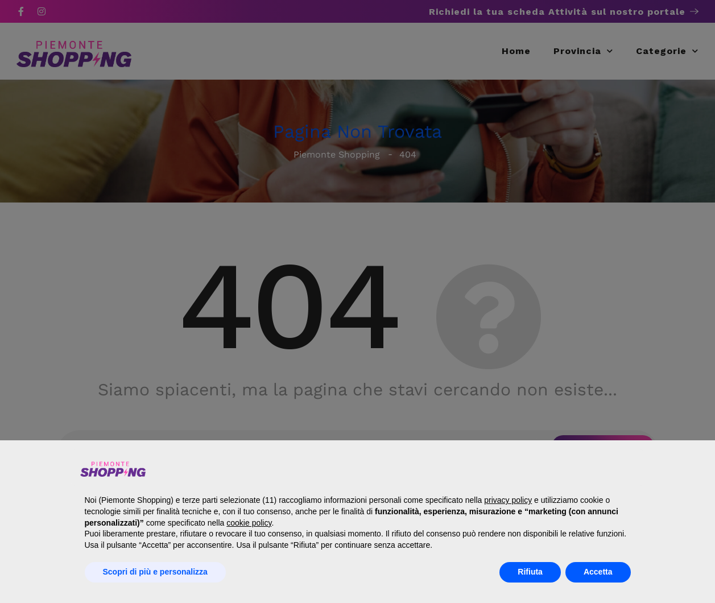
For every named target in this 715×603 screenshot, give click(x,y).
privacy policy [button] (508, 500)
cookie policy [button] (248, 522)
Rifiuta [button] (530, 571)
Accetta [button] (598, 571)
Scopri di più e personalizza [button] (155, 571)
